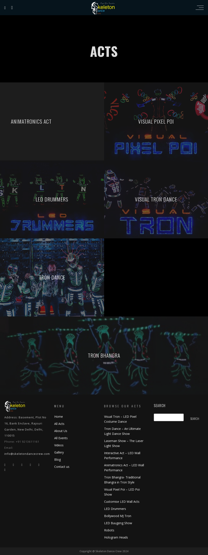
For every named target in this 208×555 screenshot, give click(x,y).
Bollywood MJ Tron (117, 516)
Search (159, 405)
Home (58, 416)
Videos (59, 445)
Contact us (61, 467)
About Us (60, 431)
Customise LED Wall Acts (121, 501)
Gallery (59, 452)
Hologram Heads (116, 537)
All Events (61, 438)
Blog (57, 459)
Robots (109, 530)
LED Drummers (115, 509)
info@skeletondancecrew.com (27, 454)
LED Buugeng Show (118, 523)
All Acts (59, 424)
